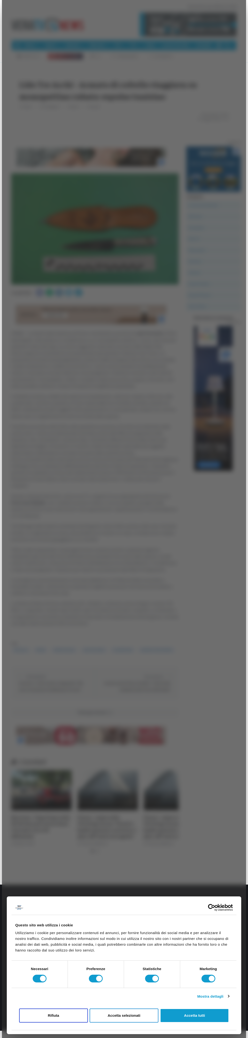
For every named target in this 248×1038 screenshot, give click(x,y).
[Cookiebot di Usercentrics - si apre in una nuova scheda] (211, 907)
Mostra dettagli (210, 996)
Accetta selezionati (124, 1015)
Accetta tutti (194, 1015)
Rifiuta (53, 1015)
